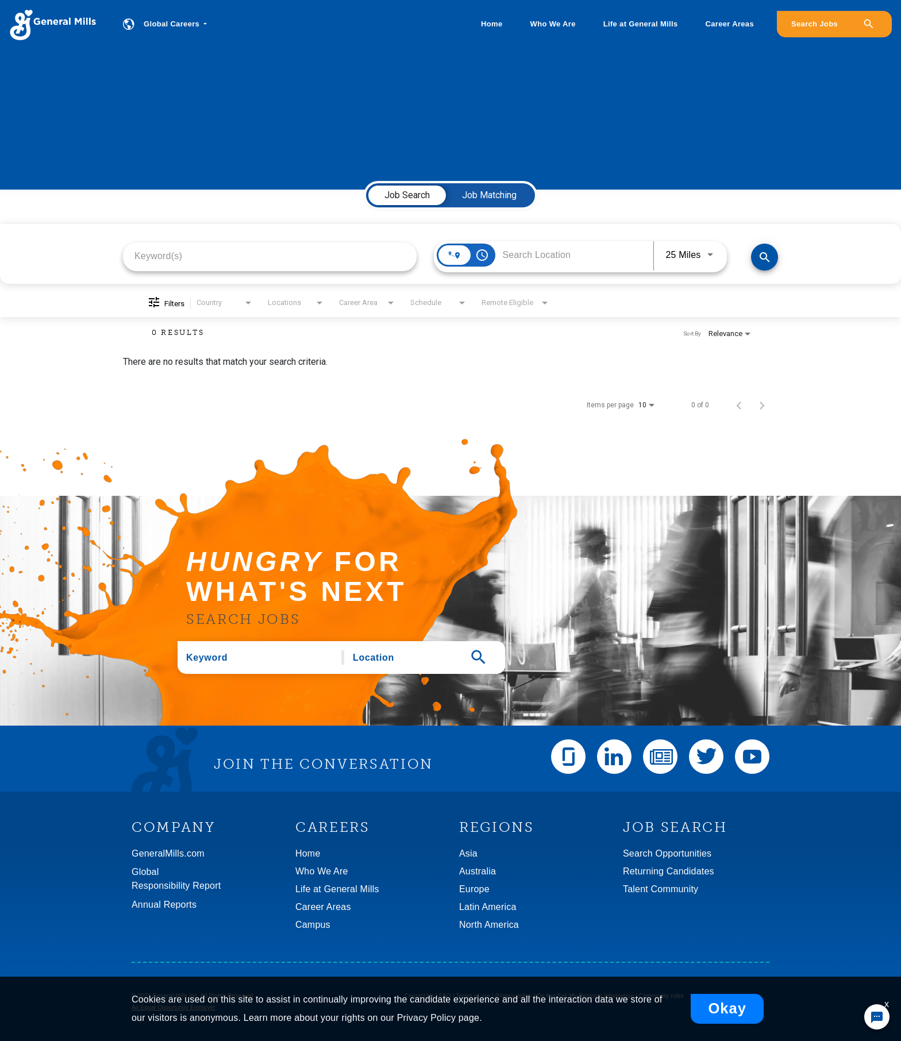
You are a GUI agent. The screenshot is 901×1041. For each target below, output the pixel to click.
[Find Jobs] (764, 257)
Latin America (488, 907)
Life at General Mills (640, 24)
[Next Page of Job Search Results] (761, 405)
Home (491, 24)
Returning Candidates (668, 871)
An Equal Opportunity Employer (173, 1007)
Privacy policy (513, 996)
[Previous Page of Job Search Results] (738, 405)
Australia (477, 871)
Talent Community (660, 889)
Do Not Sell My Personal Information (585, 996)
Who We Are (553, 24)
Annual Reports (164, 904)
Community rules (661, 996)
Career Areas (730, 24)
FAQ (445, 996)
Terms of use (473, 996)
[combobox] (269, 255)
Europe (474, 889)
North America (489, 925)
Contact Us (419, 996)
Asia (468, 853)
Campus (312, 925)
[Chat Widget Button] (877, 1017)
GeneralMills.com (168, 853)
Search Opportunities (667, 853)
